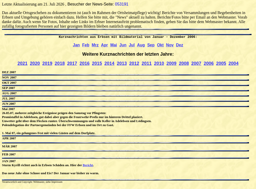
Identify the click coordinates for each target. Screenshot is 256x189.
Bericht (88, 167)
